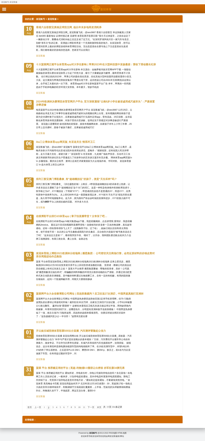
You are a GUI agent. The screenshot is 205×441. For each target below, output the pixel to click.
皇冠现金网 (105, 436)
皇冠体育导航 (86, 436)
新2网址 (120, 436)
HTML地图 (122, 433)
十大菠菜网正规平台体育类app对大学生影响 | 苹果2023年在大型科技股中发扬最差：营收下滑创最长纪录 (96, 64)
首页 (29, 407)
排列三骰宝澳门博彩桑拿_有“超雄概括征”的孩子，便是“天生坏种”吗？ (76, 179)
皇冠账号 (40, 19)
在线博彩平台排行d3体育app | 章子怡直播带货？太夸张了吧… (71, 216)
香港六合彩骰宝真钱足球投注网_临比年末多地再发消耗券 (69, 27)
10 (79, 407)
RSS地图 (113, 433)
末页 (99, 407)
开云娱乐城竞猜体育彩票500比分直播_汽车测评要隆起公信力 (71, 330)
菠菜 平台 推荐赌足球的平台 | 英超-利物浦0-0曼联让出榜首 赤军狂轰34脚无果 (80, 368)
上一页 (37, 407)
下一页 (91, 407)
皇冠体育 (96, 436)
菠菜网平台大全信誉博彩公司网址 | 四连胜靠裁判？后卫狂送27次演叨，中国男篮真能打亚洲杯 (90, 293)
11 (84, 407)
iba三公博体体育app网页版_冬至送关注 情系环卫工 (65, 142)
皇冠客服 (52, 19)
